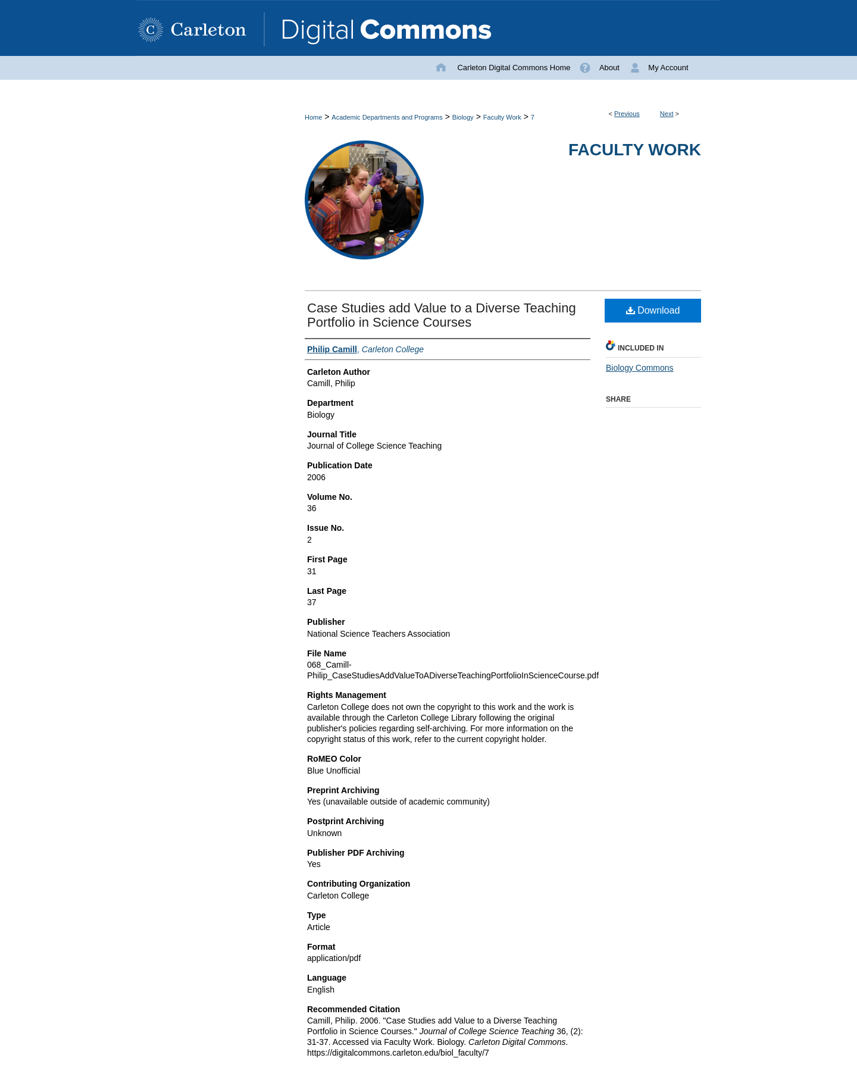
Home (313, 117)
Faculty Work (502, 117)
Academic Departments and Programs (386, 117)
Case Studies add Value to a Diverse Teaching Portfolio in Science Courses (441, 315)
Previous (627, 113)
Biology (463, 117)
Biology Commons (640, 368)
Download (653, 310)
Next (667, 113)
